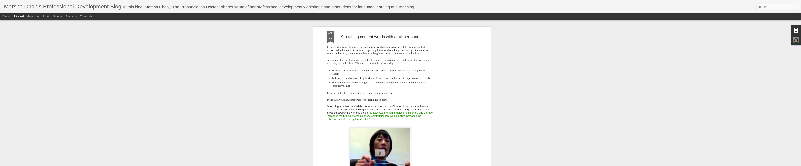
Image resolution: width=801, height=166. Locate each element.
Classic (6, 16)
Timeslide (86, 16)
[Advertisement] (455, 94)
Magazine (33, 16)
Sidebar (58, 16)
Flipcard (19, 16)
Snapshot (71, 16)
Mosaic (45, 16)
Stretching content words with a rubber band (380, 37)
